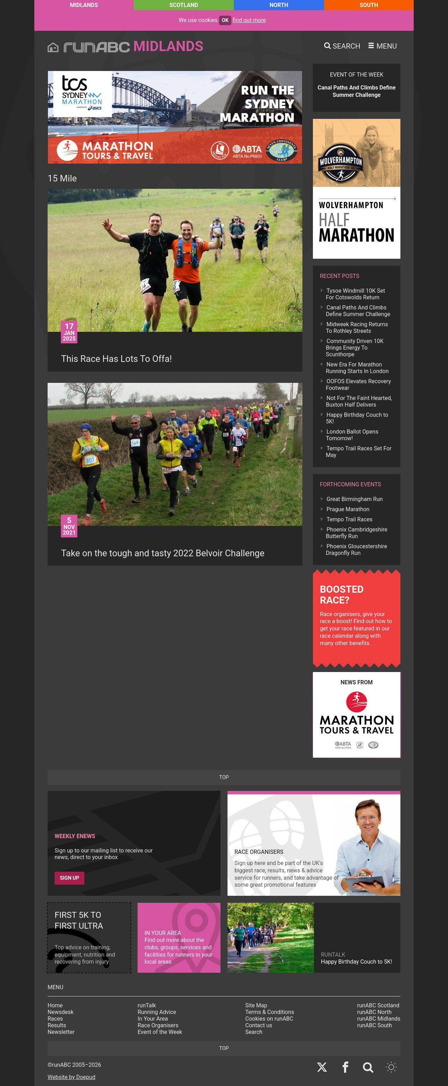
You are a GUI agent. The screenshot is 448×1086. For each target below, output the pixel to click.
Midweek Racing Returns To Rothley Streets (357, 327)
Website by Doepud (72, 1077)
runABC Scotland (378, 1005)
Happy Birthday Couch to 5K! (357, 418)
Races (55, 1018)
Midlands (84, 5)
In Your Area (153, 1018)
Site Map (256, 1005)
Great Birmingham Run (355, 499)
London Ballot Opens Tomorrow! (352, 435)
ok (225, 20)
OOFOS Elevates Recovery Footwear (358, 384)
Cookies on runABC (269, 1018)
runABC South (374, 1025)
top (224, 777)
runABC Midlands (378, 1018)
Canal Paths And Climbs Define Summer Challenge (358, 310)
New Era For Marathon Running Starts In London (357, 367)
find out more (249, 20)
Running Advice (157, 1012)
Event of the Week (160, 1032)
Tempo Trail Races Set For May (359, 451)
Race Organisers (158, 1025)
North (279, 5)
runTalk (147, 1005)
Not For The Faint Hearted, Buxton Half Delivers (359, 401)
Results (57, 1025)
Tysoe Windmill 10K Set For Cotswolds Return (355, 294)
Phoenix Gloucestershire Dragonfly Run (356, 549)
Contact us (258, 1025)
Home (55, 1005)
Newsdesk (61, 1012)
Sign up (69, 878)
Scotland (183, 5)
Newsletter (61, 1032)
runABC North (374, 1012)
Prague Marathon (348, 509)
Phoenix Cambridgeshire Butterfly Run (356, 533)
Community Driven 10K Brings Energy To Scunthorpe (355, 348)
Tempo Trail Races (349, 519)
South (369, 5)
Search (253, 1032)
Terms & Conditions (269, 1012)
